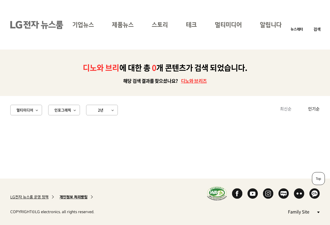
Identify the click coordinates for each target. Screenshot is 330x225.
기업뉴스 (83, 25)
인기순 (314, 109)
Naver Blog (283, 193)
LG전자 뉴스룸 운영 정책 (29, 197)
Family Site (303, 211)
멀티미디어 (228, 25)
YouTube (253, 193)
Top (318, 178)
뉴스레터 (297, 29)
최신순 (286, 109)
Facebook (237, 193)
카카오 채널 (314, 193)
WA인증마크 (217, 193)
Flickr (299, 193)
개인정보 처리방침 (73, 197)
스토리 (160, 25)
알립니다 (271, 25)
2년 (100, 109)
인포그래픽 (62, 109)
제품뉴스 (123, 25)
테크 (191, 25)
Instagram (268, 193)
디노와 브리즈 (194, 80)
